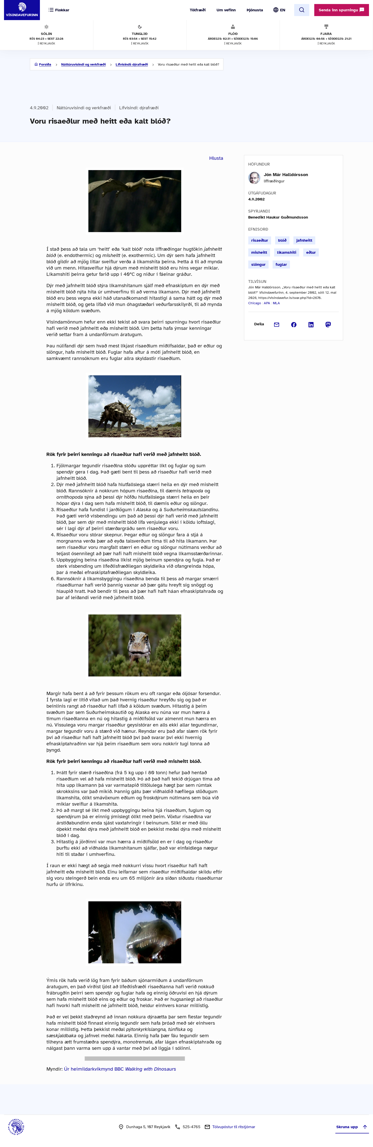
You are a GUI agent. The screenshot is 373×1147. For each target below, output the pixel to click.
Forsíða (45, 64)
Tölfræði (198, 10)
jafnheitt (304, 240)
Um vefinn (226, 10)
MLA (276, 303)
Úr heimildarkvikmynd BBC (120, 1069)
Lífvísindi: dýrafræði (132, 64)
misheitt (259, 252)
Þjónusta (255, 10)
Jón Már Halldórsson (286, 174)
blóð (282, 240)
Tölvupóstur (233, 1126)
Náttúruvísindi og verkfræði (83, 64)
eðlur (311, 252)
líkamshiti (286, 252)
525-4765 (191, 1126)
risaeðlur (259, 240)
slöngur (258, 264)
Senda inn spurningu (341, 10)
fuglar (281, 264)
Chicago (254, 303)
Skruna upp (352, 1127)
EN (282, 10)
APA (267, 303)
